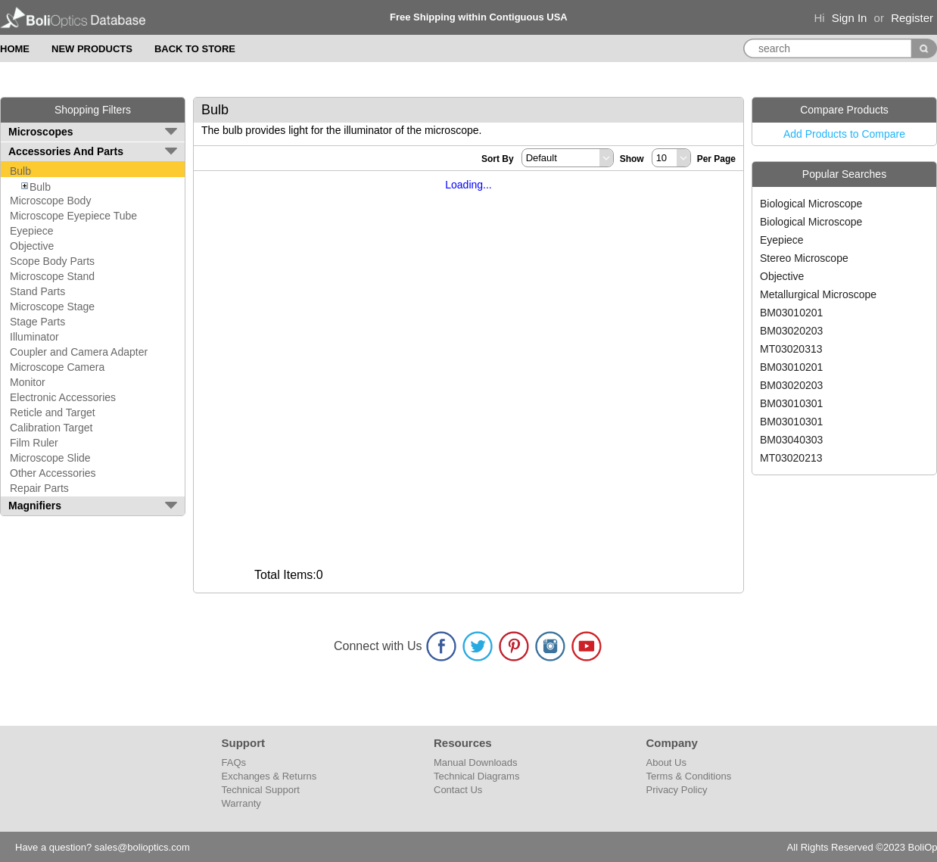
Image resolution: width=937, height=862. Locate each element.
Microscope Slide (50, 458)
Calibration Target (51, 428)
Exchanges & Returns (269, 776)
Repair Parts (39, 488)
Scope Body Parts (52, 261)
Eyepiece (32, 231)
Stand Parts (37, 291)
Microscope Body (50, 200)
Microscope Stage (52, 306)
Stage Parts (37, 322)
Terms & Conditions (689, 776)
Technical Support (261, 789)
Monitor (27, 382)
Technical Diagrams (476, 776)
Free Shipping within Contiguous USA (479, 17)
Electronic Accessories (63, 397)
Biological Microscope (811, 204)
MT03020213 (791, 458)
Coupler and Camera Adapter (79, 352)
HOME (15, 48)
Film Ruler (34, 443)
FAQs (234, 762)
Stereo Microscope (804, 258)
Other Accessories (53, 473)
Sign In (849, 17)
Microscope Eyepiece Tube (73, 216)
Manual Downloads (476, 762)
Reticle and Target (52, 412)
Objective (32, 246)
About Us (666, 762)
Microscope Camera (57, 367)
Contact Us (458, 789)
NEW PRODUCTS (91, 48)
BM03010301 (791, 403)
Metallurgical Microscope (818, 294)
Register (912, 17)
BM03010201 (791, 313)
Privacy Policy (677, 789)
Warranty (241, 803)
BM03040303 (791, 440)
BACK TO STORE (194, 48)
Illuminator (34, 337)
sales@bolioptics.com (142, 847)
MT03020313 (791, 349)
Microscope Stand (52, 276)
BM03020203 (791, 331)
